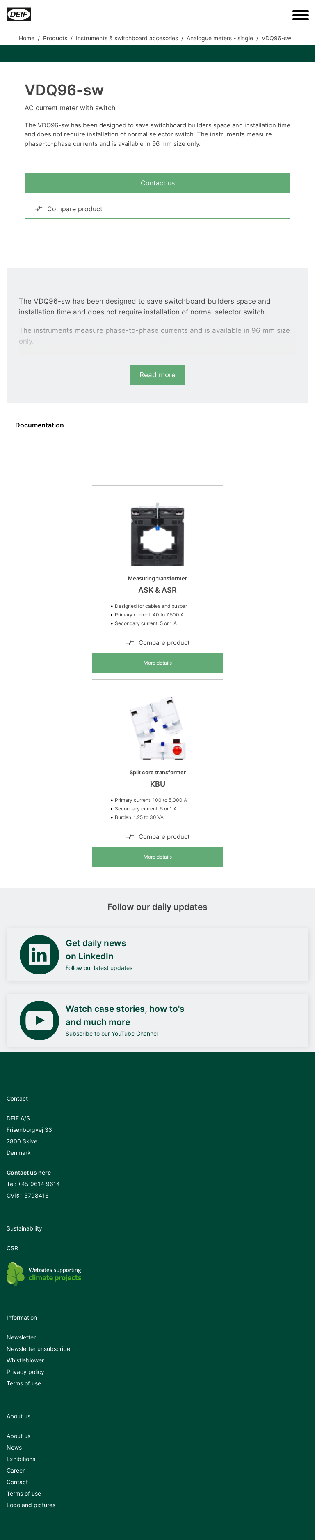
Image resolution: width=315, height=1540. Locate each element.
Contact (17, 1481)
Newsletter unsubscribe (38, 1348)
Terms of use (24, 1383)
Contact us (158, 183)
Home (26, 38)
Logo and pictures (31, 1504)
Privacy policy (25, 1371)
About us (18, 1435)
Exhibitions (21, 1458)
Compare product (68, 208)
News (14, 1447)
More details (158, 663)
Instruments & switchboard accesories (127, 38)
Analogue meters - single (220, 38)
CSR (12, 1247)
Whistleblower (25, 1360)
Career (16, 1470)
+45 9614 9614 (39, 1183)
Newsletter (21, 1337)
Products (55, 38)
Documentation (39, 425)
